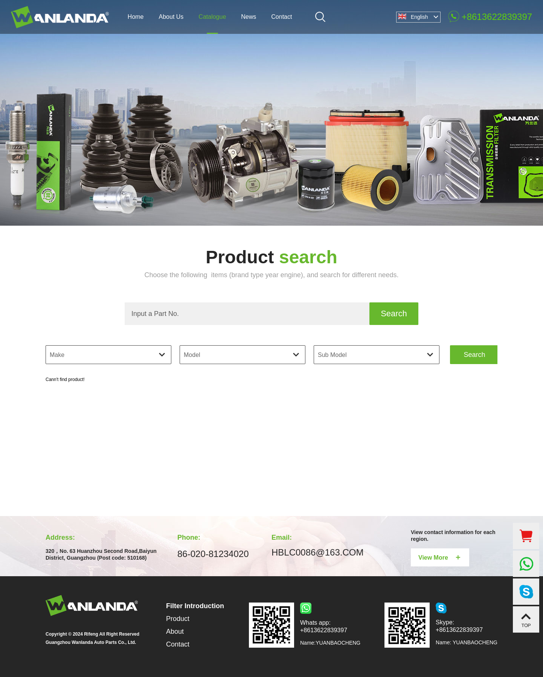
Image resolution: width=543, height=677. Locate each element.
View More (440, 557)
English (419, 17)
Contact (177, 644)
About (175, 631)
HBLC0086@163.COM (317, 552)
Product (177, 618)
